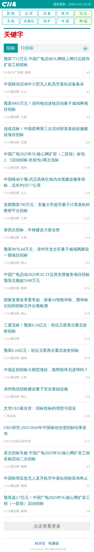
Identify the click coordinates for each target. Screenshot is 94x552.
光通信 (29, 21)
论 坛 (83, 13)
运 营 (29, 13)
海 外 (65, 13)
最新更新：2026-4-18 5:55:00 (72, 4)
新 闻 (11, 13)
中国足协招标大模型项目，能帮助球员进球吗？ (46, 370)
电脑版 (53, 543)
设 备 (47, 13)
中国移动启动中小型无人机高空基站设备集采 (44, 84)
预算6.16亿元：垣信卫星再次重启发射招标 (41, 350)
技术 (46, 21)
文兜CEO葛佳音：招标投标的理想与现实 (40, 408)
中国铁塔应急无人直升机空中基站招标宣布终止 (46, 478)
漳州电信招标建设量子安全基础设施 (36, 389)
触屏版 (40, 543)
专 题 (65, 21)
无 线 (11, 21)
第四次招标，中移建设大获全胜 (32, 230)
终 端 (83, 21)
